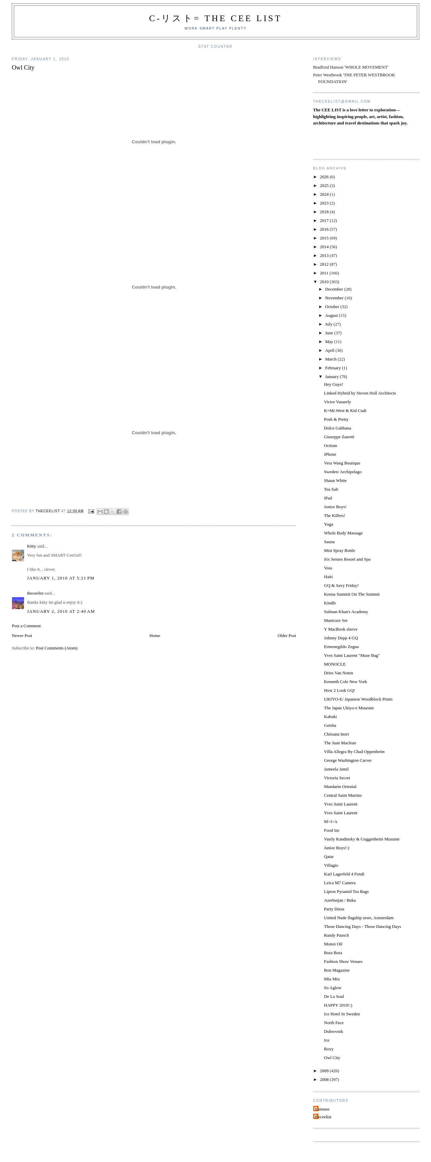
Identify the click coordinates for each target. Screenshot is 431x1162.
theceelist (35, 593)
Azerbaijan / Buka (340, 900)
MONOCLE (334, 664)
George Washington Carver (347, 760)
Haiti (328, 576)
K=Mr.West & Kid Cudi (345, 410)
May (329, 341)
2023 (325, 202)
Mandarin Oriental (340, 786)
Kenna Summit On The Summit (351, 594)
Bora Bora (333, 952)
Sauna (329, 541)
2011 (325, 272)
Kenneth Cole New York (345, 681)
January (332, 376)
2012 (325, 264)
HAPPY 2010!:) (338, 1005)
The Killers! (334, 515)
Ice (326, 1040)
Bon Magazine (337, 970)
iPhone (330, 454)
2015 (325, 237)
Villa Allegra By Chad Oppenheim (354, 751)
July (329, 324)
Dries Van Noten (338, 672)
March (331, 359)
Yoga (328, 524)
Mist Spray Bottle (339, 550)
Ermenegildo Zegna (341, 646)
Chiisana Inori (336, 734)
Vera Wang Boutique (342, 462)
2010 (325, 281)
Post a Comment (26, 625)
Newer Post (22, 635)
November (335, 297)
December (334, 289)
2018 (325, 211)
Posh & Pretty (336, 419)
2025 (325, 185)
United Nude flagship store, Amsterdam (359, 917)
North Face (333, 1022)
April (330, 350)
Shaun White (335, 480)
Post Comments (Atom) (57, 647)
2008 (325, 1079)
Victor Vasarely (337, 401)
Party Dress (334, 908)
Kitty (31, 546)
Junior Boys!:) (336, 847)
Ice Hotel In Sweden (342, 1013)
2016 (325, 229)
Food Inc (332, 830)
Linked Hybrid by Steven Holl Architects (360, 393)
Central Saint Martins (343, 795)
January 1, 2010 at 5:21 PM (60, 577)
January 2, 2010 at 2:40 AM (61, 611)
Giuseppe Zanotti (339, 436)
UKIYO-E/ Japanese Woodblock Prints (358, 699)
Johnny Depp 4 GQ (341, 637)
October (332, 306)
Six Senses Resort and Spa (347, 559)
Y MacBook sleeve (340, 629)
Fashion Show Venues (343, 961)
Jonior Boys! (335, 506)
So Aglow (332, 987)
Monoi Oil (333, 943)
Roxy (328, 1048)
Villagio (331, 865)
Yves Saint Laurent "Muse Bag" (352, 655)
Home (155, 635)
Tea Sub (331, 489)
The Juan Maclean (340, 742)
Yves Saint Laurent (340, 804)
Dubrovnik (333, 1031)
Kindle (330, 602)
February (333, 367)
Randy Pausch (336, 935)
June (329, 332)
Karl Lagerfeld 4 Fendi (344, 873)
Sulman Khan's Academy (346, 611)
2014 (325, 246)
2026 (325, 176)
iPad (328, 497)
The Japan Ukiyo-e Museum (349, 707)
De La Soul (334, 996)
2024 (325, 194)
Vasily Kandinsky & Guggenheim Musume (362, 838)
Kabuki (330, 716)
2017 (325, 220)
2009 (325, 1070)
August (332, 315)
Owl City (332, 1057)
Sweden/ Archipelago (343, 471)
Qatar (329, 856)
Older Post (286, 635)
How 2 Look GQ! (339, 690)
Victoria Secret (337, 777)
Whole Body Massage (343, 532)
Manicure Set (335, 620)
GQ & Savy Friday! (341, 585)
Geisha (330, 725)
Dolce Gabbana (337, 427)
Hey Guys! (333, 384)
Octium (330, 445)
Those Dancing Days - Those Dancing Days (362, 926)
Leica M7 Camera (340, 882)
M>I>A (330, 821)
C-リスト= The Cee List (215, 18)
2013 (325, 255)
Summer (322, 1109)
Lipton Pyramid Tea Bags (346, 891)
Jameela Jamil (336, 769)
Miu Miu (332, 978)
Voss (328, 567)
